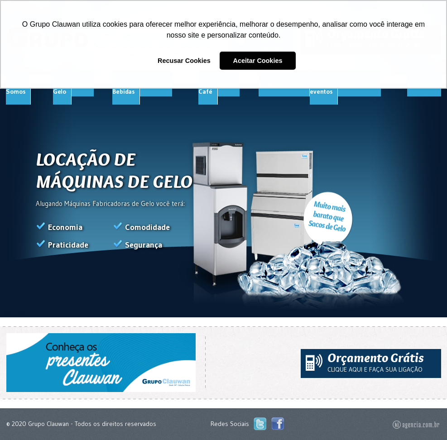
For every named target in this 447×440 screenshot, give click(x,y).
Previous (13, 313)
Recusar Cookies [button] (184, 60)
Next (35, 313)
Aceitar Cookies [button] (258, 60)
